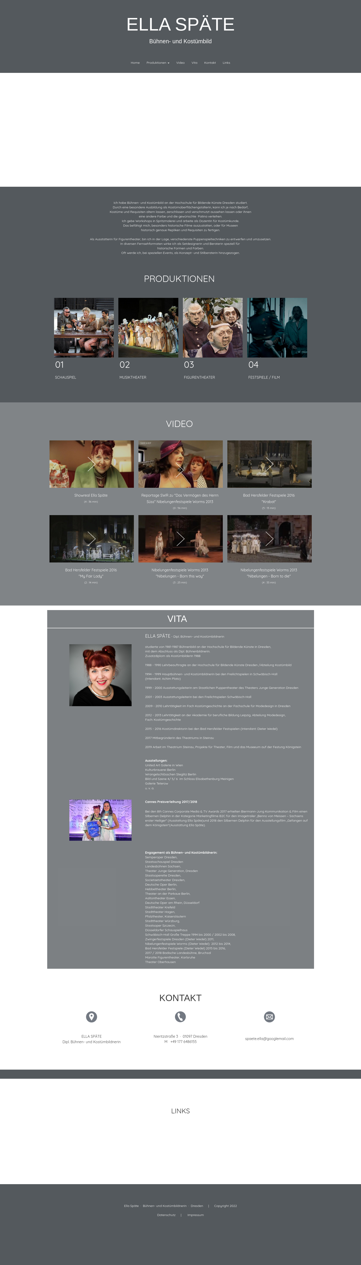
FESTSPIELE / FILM (264, 377)
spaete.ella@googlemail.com (269, 1038)
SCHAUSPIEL (65, 377)
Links (226, 63)
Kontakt (210, 63)
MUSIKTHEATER (132, 377)
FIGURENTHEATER (199, 377)
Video (180, 63)
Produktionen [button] (158, 63)
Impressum (195, 1215)
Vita (194, 63)
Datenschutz (166, 1215)
